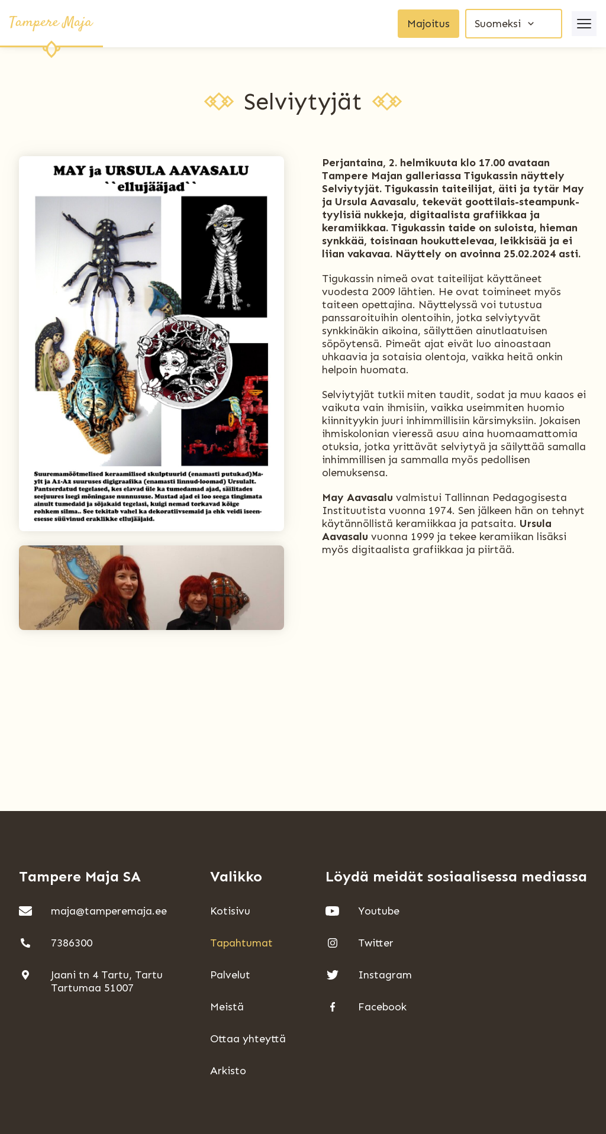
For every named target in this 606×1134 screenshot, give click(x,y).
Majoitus (428, 23)
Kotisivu (230, 910)
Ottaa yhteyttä (248, 1038)
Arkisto (228, 1070)
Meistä (227, 1006)
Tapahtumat (241, 942)
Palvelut (230, 974)
